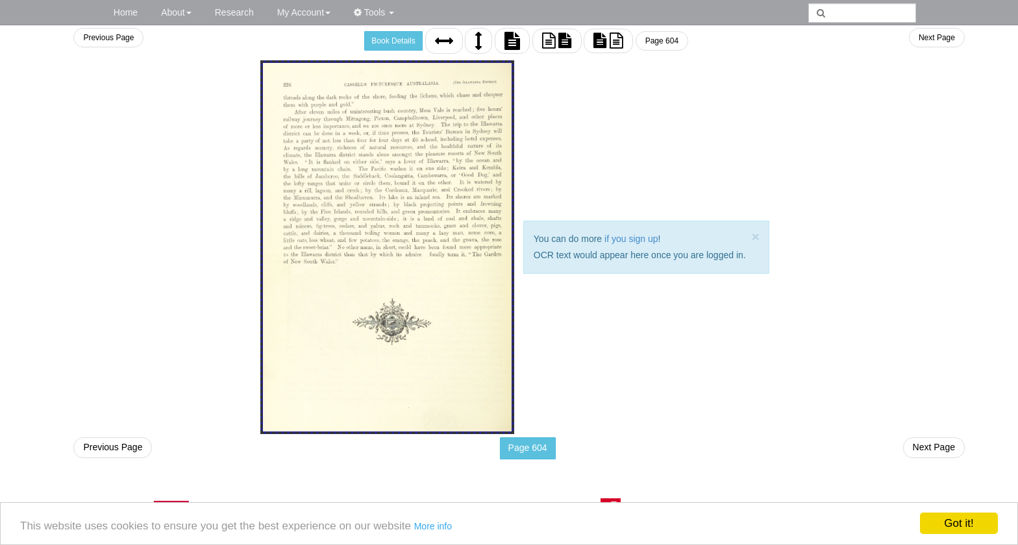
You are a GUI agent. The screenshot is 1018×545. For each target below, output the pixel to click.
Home (126, 12)
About (176, 12)
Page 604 (661, 40)
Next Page (937, 37)
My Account (303, 12)
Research (234, 12)
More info (433, 526)
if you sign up (631, 239)
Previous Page (108, 37)
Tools (374, 12)
